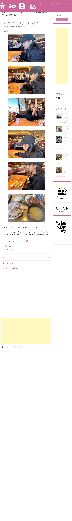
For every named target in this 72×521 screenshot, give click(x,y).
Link (58, 4)
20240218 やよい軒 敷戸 (21, 23)
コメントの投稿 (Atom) (13, 347)
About (51, 4)
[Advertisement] (26, 331)
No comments (11, 31)
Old (49, 257)
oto (14, 249)
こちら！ (19, 15)
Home (42, 4)
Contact (67, 4)
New (3, 257)
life (11, 249)
